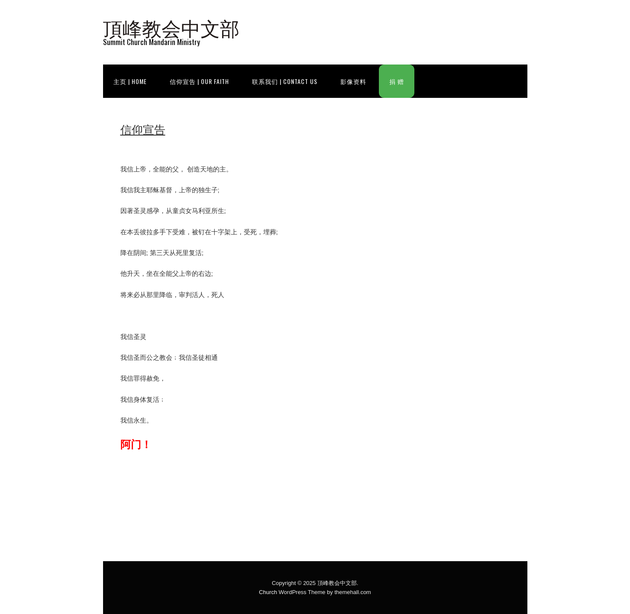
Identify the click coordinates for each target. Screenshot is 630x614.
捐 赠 (396, 81)
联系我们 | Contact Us (284, 81)
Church (268, 592)
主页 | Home (130, 81)
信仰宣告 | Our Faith (199, 81)
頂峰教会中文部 (171, 27)
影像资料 (353, 81)
